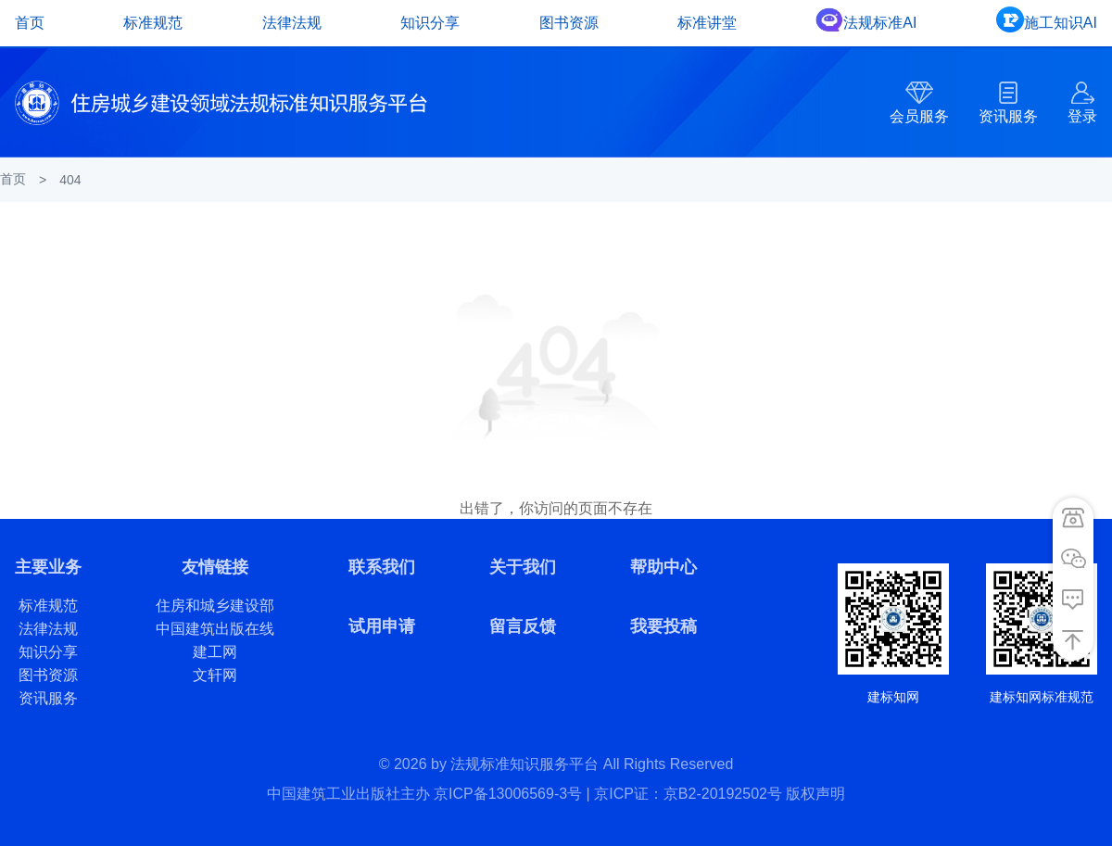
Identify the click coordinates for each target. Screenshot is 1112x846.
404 (70, 179)
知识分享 (430, 23)
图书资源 (569, 23)
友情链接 (215, 567)
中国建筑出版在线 (215, 629)
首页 (29, 23)
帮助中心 (663, 567)
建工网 (215, 652)
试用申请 (381, 626)
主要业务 (48, 567)
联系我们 (381, 567)
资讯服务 (1008, 116)
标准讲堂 (707, 23)
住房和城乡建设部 (215, 605)
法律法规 (292, 23)
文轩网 (215, 675)
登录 (1082, 116)
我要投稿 (663, 626)
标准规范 (153, 23)
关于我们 (522, 567)
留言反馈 (522, 626)
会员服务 (919, 116)
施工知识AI (1060, 23)
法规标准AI (879, 23)
